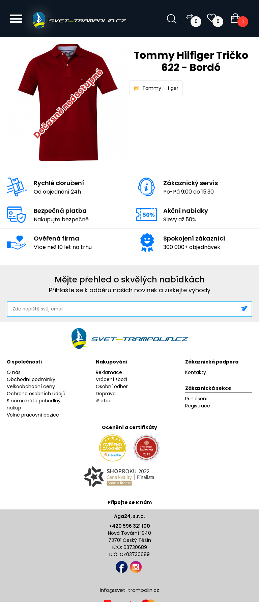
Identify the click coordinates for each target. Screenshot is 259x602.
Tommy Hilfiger (160, 88)
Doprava (106, 393)
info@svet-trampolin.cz (129, 590)
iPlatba (104, 400)
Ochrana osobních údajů (36, 393)
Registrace (197, 405)
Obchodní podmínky (31, 379)
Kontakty (195, 372)
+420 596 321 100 (129, 526)
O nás (14, 372)
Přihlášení (196, 398)
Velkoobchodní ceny (31, 386)
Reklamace (109, 372)
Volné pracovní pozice (33, 414)
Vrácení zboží (111, 379)
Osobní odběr (112, 386)
